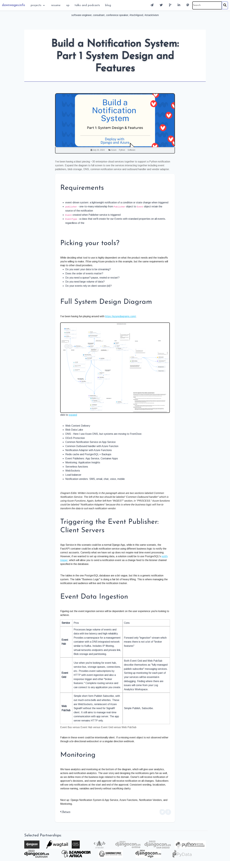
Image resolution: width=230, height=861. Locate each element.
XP (67, 5)
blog (108, 5)
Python (122, 150)
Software (131, 150)
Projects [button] (36, 5)
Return (65, 812)
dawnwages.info (13, 5)
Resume (56, 5)
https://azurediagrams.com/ (120, 316)
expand (73, 414)
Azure (113, 150)
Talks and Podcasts (87, 5)
